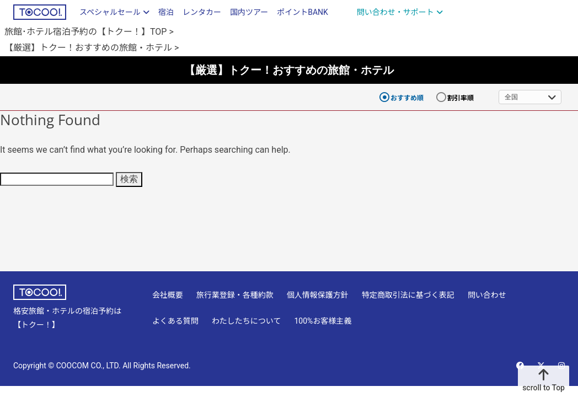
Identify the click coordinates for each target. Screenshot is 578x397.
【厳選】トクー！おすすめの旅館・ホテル (289, 69)
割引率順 (460, 98)
